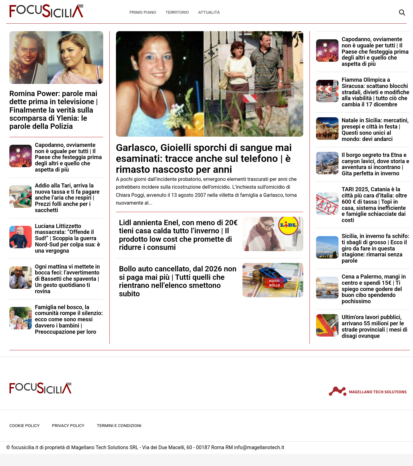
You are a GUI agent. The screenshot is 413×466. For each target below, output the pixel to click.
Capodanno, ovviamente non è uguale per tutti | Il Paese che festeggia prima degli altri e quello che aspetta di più (68, 157)
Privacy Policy (68, 425)
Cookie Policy (24, 425)
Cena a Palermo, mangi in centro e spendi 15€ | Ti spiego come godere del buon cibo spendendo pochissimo (374, 288)
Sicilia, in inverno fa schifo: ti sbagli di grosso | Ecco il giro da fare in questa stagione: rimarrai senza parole (375, 248)
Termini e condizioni (119, 425)
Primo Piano (143, 12)
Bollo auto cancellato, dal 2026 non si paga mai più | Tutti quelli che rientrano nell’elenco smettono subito (178, 281)
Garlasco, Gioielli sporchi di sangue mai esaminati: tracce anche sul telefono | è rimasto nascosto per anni (204, 158)
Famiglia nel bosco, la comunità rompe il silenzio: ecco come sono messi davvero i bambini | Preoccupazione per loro (69, 319)
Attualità (209, 12)
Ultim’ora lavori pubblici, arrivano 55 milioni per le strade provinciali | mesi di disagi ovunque (374, 326)
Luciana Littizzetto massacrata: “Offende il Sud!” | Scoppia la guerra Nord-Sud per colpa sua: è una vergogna (67, 238)
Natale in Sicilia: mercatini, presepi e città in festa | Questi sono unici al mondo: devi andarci (375, 129)
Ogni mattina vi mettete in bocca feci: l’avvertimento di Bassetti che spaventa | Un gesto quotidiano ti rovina (67, 278)
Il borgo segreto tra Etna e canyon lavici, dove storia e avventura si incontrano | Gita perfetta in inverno (375, 164)
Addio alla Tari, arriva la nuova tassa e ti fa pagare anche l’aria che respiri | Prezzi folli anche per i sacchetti (67, 197)
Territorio (177, 12)
